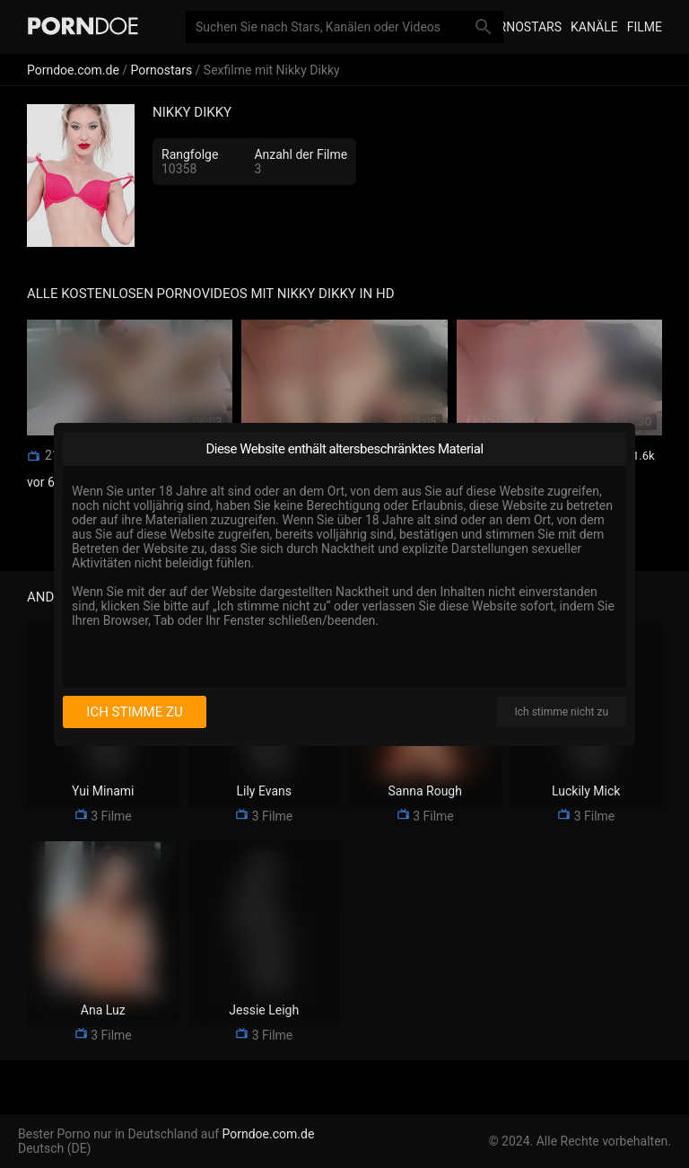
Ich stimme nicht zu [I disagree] (561, 712)
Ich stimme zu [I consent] (134, 712)
